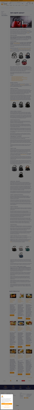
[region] (7, 401)
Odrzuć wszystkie (7, 405)
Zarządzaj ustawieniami (7, 407)
